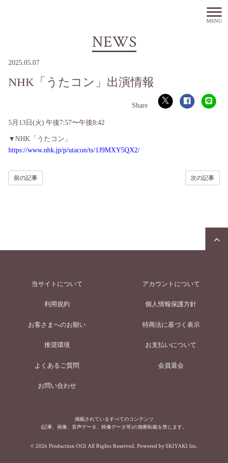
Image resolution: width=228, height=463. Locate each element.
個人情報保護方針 (170, 304)
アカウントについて (171, 284)
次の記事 (202, 177)
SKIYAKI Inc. (181, 446)
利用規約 (57, 304)
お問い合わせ (57, 385)
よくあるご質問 (56, 365)
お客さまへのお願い (57, 324)
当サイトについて (57, 284)
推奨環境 (57, 344)
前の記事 (25, 177)
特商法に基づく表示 (171, 324)
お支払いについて (170, 344)
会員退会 (171, 365)
